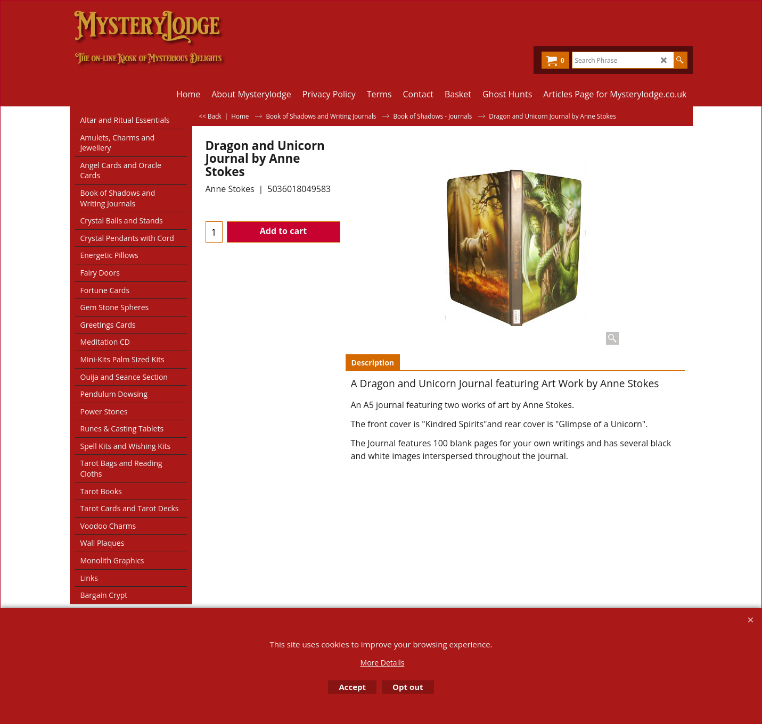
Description (373, 362)
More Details (382, 663)
